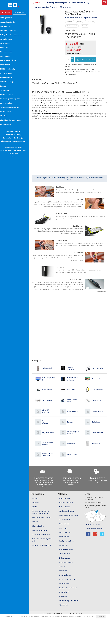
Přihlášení (38, 501)
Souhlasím (100, 617)
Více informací (91, 616)
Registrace (38, 505)
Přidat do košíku (87, 59)
